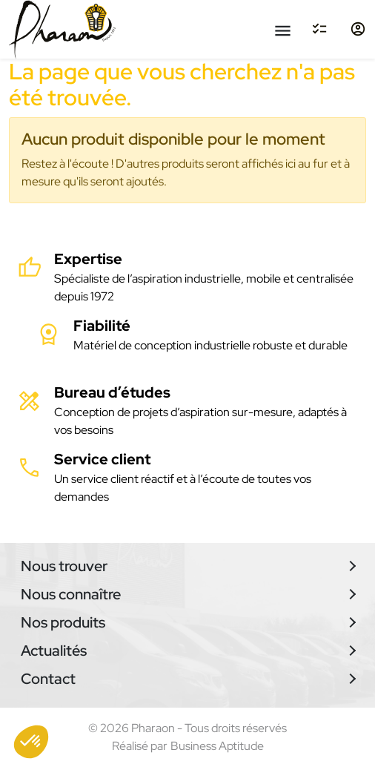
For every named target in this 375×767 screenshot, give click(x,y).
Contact (48, 678)
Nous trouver (64, 566)
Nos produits (63, 622)
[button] (31, 742)
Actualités (54, 650)
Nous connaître (71, 594)
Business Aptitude (217, 746)
